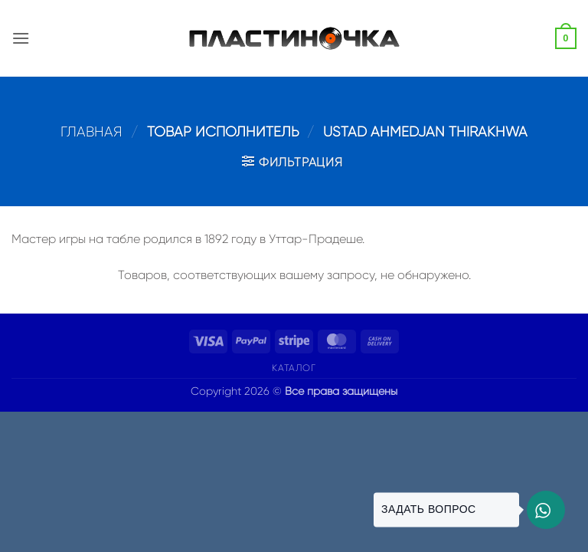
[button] (20, 38)
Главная (91, 131)
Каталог (293, 368)
